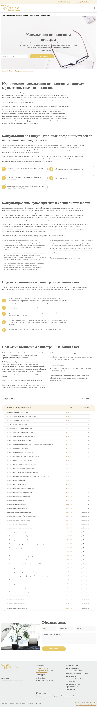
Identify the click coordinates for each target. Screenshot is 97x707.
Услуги (11, 71)
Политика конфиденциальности (12, 681)
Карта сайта (5, 678)
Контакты (76, 696)
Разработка (78, 702)
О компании (65, 696)
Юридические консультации (24, 71)
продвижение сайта (90, 702)
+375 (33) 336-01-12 (83, 2)
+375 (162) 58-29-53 (42, 670)
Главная (4, 71)
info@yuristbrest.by (64, 2)
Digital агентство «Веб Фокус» (86, 705)
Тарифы (55, 696)
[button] (88, 398)
